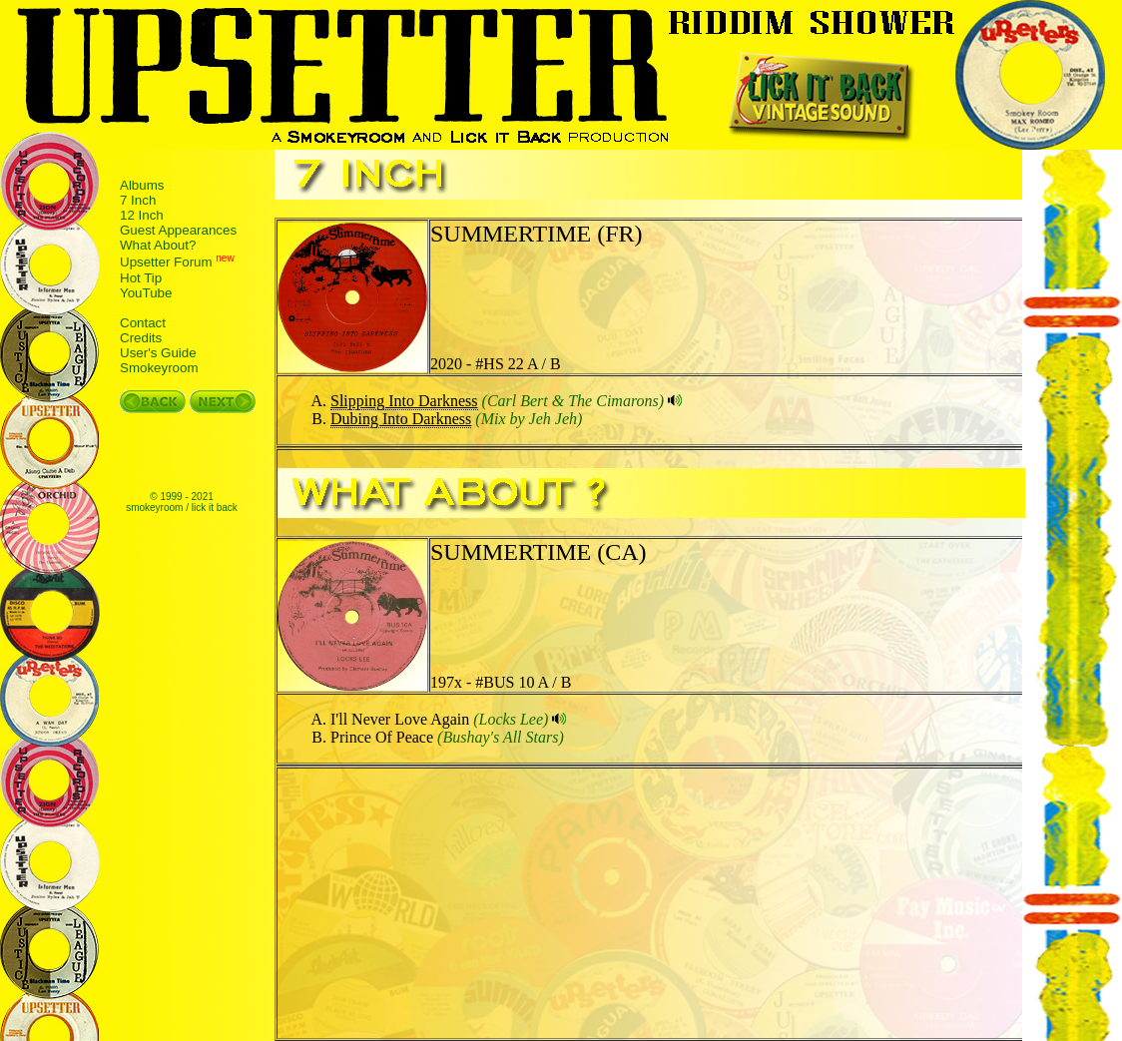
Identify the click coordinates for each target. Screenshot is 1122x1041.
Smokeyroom (159, 367)
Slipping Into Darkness (404, 400)
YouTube (146, 292)
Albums (142, 185)
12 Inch (142, 215)
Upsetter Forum (166, 263)
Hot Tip (141, 277)
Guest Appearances (178, 230)
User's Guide (158, 352)
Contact (143, 322)
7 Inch (138, 200)
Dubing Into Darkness (400, 418)
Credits (141, 337)
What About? (158, 245)
